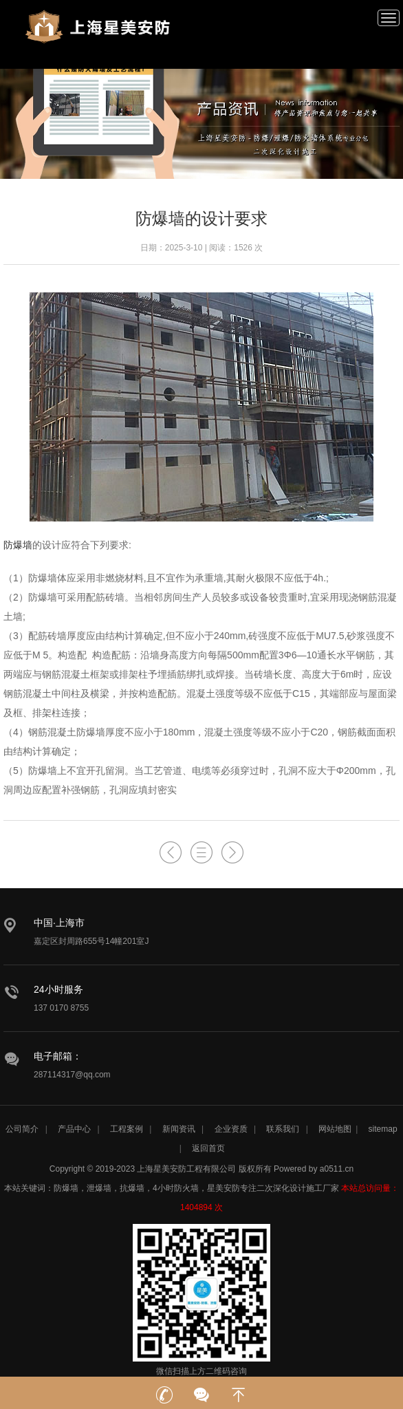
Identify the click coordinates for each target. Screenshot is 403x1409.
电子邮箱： (58, 1056)
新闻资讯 (178, 1129)
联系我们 (282, 1129)
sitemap (383, 1129)
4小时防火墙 (176, 1188)
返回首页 (208, 1148)
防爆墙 (17, 544)
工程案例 (126, 1129)
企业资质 (231, 1129)
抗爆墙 (132, 1188)
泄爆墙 (99, 1188)
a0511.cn (336, 1169)
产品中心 (74, 1129)
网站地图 (334, 1129)
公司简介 (22, 1129)
